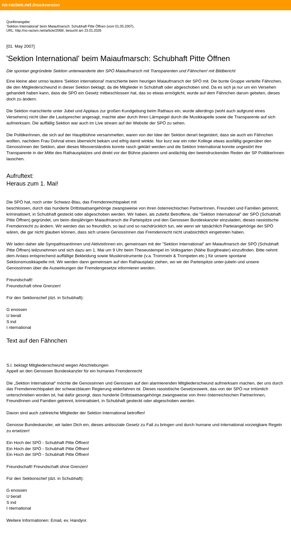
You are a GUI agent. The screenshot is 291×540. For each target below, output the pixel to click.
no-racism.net (16, 4)
